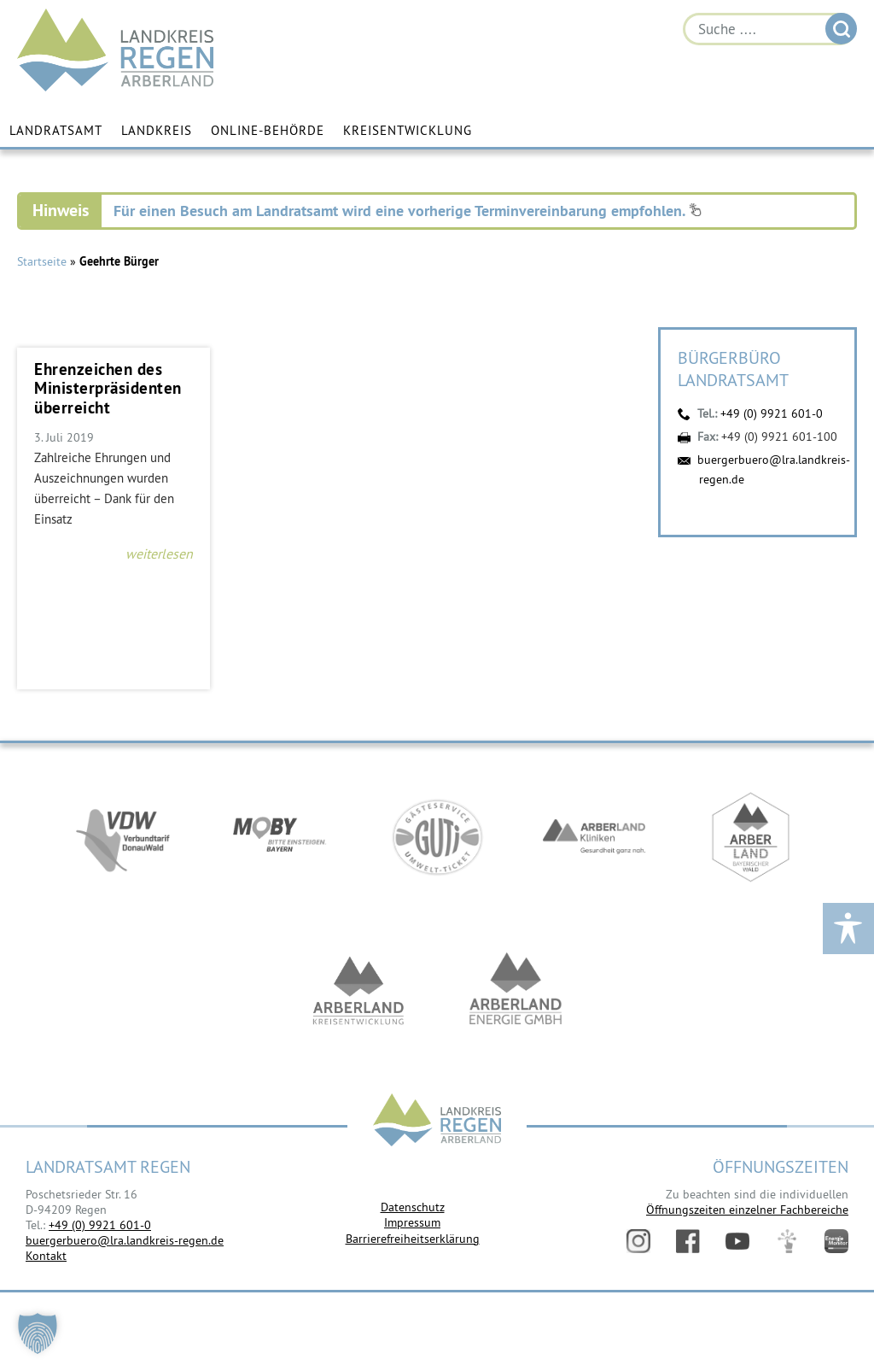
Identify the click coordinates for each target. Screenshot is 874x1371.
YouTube (737, 1241)
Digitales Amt (787, 1241)
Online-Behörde (267, 130)
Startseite (42, 261)
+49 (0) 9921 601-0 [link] (100, 1225)
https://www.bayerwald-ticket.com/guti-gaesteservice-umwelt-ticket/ (437, 837)
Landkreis (156, 130)
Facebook (688, 1241)
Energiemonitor (836, 1241)
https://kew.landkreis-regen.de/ (358, 991)
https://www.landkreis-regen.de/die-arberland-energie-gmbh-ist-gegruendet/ (515, 991)
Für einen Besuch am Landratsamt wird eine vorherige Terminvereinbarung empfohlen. (408, 210)
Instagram (638, 1241)
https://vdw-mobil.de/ (123, 837)
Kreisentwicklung (407, 130)
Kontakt (46, 1255)
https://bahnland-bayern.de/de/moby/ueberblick (280, 837)
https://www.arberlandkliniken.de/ (594, 837)
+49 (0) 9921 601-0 (771, 413)
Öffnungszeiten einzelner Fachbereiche (747, 1209)
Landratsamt (55, 130)
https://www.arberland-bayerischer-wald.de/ (751, 837)
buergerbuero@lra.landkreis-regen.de (125, 1240)
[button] (37, 1333)
